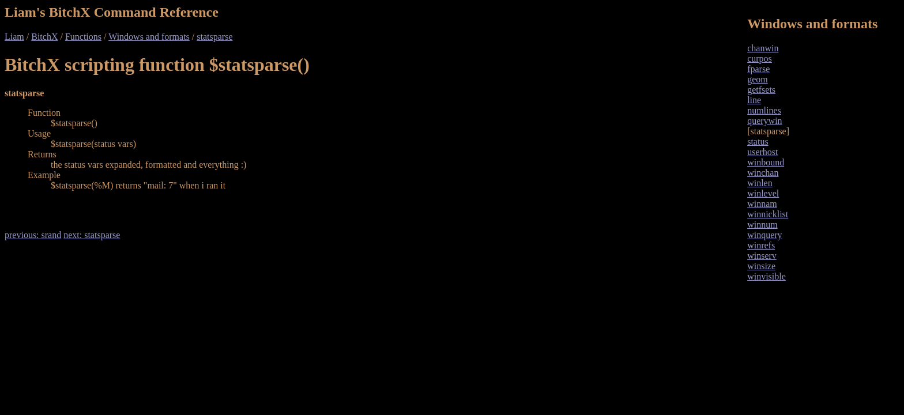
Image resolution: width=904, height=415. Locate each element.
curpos (759, 58)
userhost (762, 152)
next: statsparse (91, 235)
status (757, 141)
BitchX (44, 37)
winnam (762, 204)
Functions (83, 37)
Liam (14, 37)
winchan (762, 173)
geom (757, 79)
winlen (760, 183)
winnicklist (767, 214)
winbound (765, 162)
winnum (762, 224)
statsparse (214, 37)
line (754, 100)
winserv (762, 256)
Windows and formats (149, 37)
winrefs (761, 245)
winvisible (766, 276)
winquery (764, 235)
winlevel (763, 193)
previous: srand (33, 235)
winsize (761, 266)
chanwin (762, 48)
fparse (758, 69)
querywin (764, 121)
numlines (764, 110)
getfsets (761, 90)
